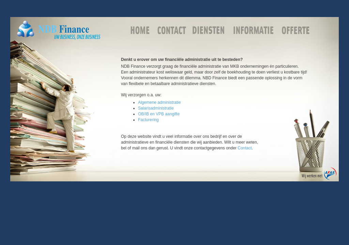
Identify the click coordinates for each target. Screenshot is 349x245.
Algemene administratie (159, 102)
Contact (245, 148)
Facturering (148, 119)
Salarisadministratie (156, 108)
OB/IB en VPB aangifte (159, 114)
